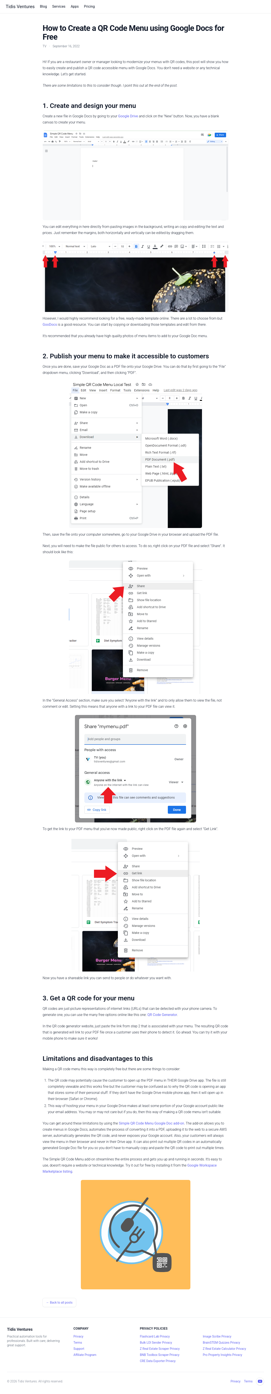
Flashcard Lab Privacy (155, 1336)
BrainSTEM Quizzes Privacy (221, 1342)
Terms (77, 1342)
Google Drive (128, 116)
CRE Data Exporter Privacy (158, 1361)
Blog (43, 6)
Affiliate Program (84, 1355)
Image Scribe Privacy (217, 1336)
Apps (75, 6)
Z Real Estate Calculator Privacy (224, 1348)
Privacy (78, 1336)
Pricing (89, 6)
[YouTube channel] (260, 1381)
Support (78, 1348)
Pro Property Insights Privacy (222, 1355)
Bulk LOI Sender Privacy (156, 1342)
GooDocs (50, 324)
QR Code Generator (162, 1015)
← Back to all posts (59, 1302)
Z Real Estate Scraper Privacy (160, 1348)
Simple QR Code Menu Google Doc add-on (151, 1123)
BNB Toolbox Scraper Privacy (159, 1355)
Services (58, 6)
